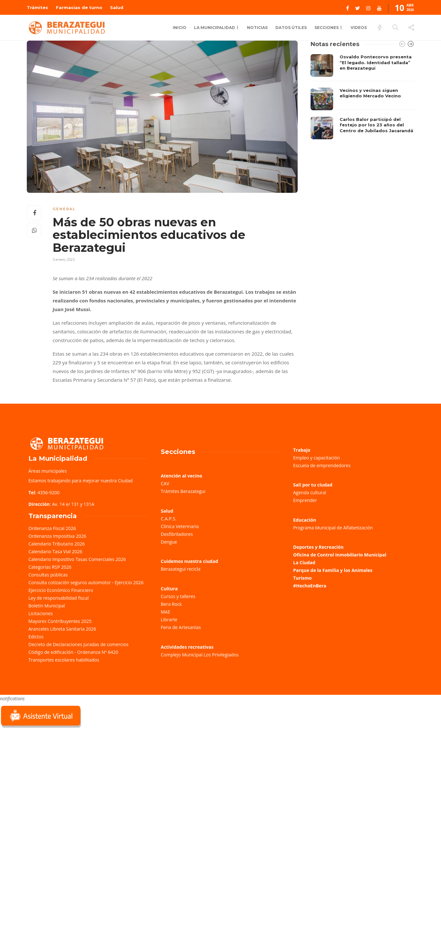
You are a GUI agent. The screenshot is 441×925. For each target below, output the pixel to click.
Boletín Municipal (46, 606)
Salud (116, 7)
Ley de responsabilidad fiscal (58, 598)
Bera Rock (171, 604)
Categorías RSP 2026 (49, 567)
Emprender (305, 500)
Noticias (257, 27)
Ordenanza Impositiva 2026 (57, 536)
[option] (362, 96)
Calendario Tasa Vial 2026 (55, 551)
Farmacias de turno (79, 7)
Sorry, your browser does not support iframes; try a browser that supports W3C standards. (48, 775)
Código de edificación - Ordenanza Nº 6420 (73, 652)
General (64, 209)
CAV (165, 483)
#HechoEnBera (309, 586)
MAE (165, 612)
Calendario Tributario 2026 (56, 544)
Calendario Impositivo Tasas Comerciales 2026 (77, 559)
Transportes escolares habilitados (63, 660)
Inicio (179, 27)
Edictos (36, 637)
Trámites (37, 7)
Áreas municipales (47, 471)
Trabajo (301, 450)
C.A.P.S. (168, 519)
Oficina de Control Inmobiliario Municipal (339, 555)
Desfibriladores (177, 534)
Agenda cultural (309, 492)
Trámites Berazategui (183, 491)
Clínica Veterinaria (180, 526)
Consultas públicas (48, 575)
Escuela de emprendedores (322, 465)
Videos (359, 27)
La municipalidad (214, 27)
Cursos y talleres (178, 596)
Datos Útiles (291, 27)
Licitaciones (40, 613)
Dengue (169, 542)
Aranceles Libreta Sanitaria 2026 (62, 629)
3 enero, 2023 (64, 259)
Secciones (326, 27)
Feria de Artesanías (181, 627)
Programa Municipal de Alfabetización (333, 528)
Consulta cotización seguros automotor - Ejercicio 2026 (86, 582)
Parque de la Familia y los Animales (332, 570)
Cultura (169, 589)
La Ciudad (304, 562)
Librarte (169, 619)
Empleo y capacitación (316, 458)
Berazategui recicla (180, 569)
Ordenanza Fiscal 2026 (52, 528)
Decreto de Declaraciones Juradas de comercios (78, 644)
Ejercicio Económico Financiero (60, 590)
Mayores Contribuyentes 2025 (60, 621)
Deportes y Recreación (318, 547)
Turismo (302, 578)
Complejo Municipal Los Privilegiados (200, 655)
